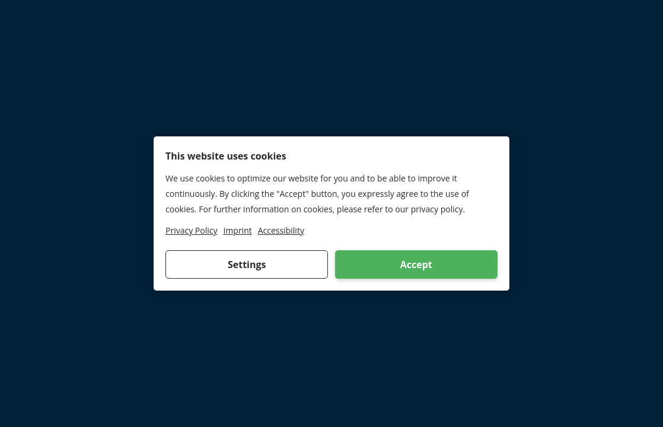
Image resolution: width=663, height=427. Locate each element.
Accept (416, 264)
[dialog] (331, 213)
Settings (247, 264)
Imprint (237, 230)
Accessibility (281, 230)
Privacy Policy (191, 230)
